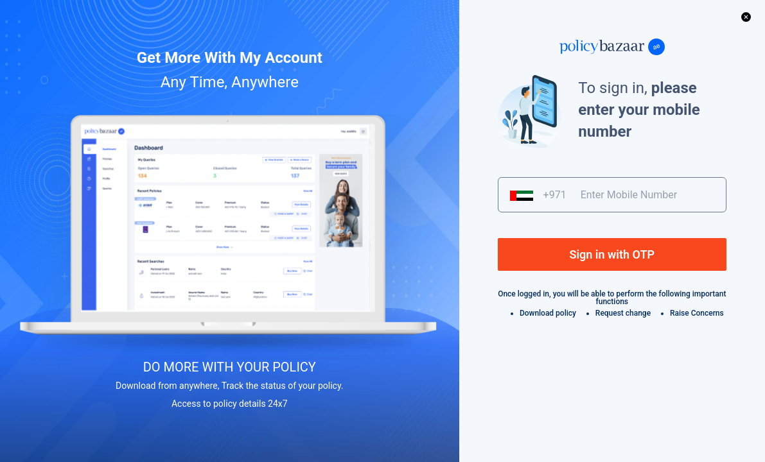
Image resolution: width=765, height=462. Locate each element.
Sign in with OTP (612, 254)
